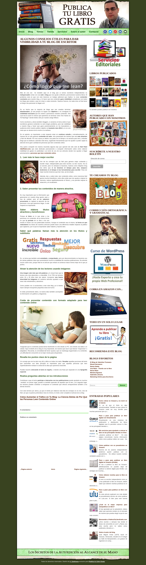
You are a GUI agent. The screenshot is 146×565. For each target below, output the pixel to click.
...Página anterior (26, 469)
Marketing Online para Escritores (101, 377)
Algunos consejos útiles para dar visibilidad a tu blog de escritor (49, 40)
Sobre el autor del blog (107, 532)
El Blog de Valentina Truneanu (100, 362)
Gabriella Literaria (96, 375)
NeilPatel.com (25, 149)
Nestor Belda (94, 366)
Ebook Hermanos (96, 364)
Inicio (53, 469)
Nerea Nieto (94, 370)
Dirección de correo (97, 158)
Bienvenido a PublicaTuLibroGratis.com (113, 519)
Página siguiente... (80, 469)
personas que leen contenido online (43, 153)
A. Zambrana (74, 561)
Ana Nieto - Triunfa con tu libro (101, 368)
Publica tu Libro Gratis (97, 561)
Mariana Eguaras (96, 372)
